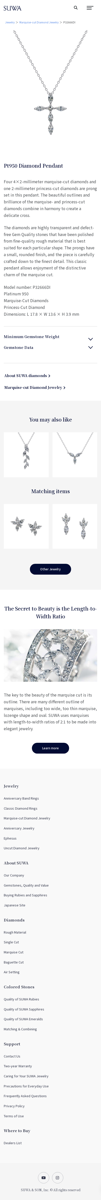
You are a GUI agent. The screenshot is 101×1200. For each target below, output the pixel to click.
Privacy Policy (14, 1105)
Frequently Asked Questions (25, 1095)
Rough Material (15, 932)
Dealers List (13, 1142)
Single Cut (11, 942)
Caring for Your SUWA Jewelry (26, 1076)
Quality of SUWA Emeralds (23, 1019)
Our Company (14, 875)
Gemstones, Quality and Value (26, 885)
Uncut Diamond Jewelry (21, 848)
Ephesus (10, 838)
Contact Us (12, 1056)
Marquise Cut (13, 952)
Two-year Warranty (18, 1066)
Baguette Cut (14, 962)
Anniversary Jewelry (19, 828)
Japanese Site (14, 905)
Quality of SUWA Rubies (21, 999)
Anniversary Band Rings (21, 798)
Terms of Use (14, 1116)
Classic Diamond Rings (20, 808)
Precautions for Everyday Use (26, 1086)
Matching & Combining (20, 1029)
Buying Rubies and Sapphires (25, 895)
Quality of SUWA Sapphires (24, 1009)
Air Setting (12, 972)
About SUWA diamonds (25, 375)
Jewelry (10, 22)
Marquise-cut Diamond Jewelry (39, 22)
